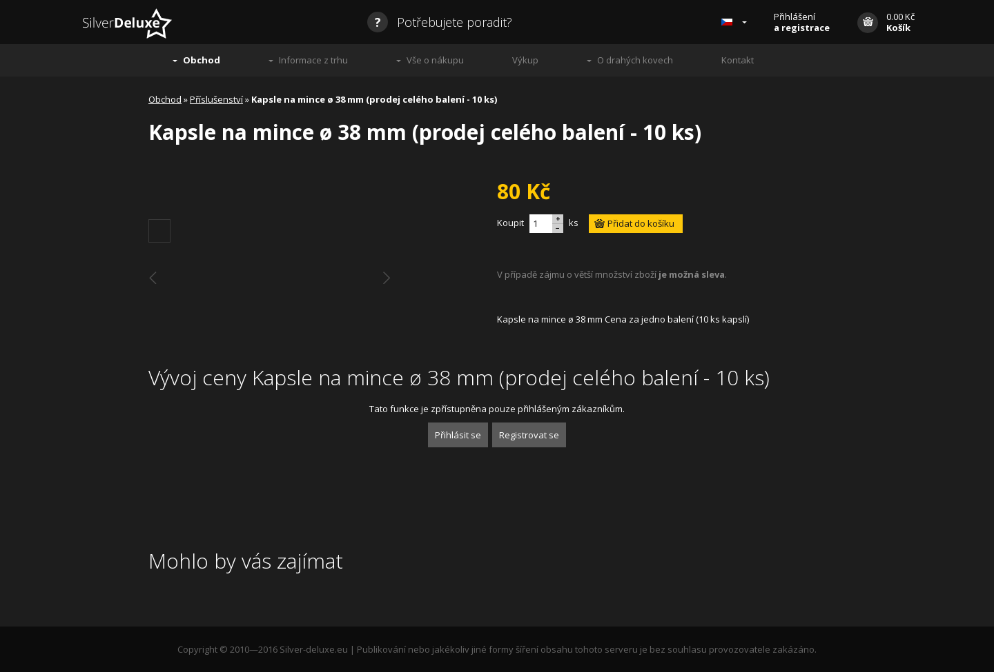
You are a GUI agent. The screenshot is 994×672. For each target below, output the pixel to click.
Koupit (510, 222)
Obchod (201, 60)
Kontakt (737, 60)
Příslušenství (216, 99)
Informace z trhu (313, 60)
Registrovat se (529, 435)
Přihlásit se (458, 435)
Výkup (525, 60)
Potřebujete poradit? (439, 22)
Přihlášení (802, 22)
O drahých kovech (635, 60)
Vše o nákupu (435, 60)
